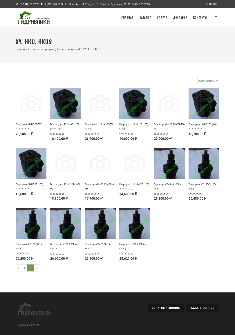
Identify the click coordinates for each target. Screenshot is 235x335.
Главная (20, 49)
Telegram (90, 4)
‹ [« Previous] (18, 268)
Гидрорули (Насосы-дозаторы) (60, 49)
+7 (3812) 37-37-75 (29, 4)
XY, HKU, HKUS (91, 49)
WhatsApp (74, 4)
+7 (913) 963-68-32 (53, 4)
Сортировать (207, 81)
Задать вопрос (202, 308)
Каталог (33, 49)
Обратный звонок (166, 308)
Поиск (211, 4)
